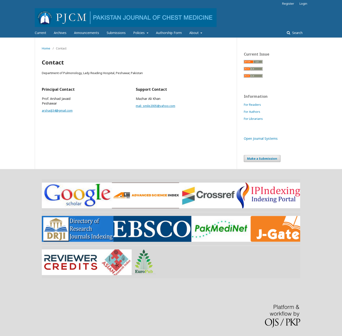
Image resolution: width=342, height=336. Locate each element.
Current (40, 32)
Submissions (116, 32)
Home (46, 48)
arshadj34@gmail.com (57, 110)
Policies (139, 32)
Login (303, 3)
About (194, 32)
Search (297, 32)
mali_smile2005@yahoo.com (155, 106)
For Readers (252, 104)
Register (288, 3)
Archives (60, 32)
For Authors (252, 111)
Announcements (86, 32)
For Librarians (253, 119)
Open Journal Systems (261, 138)
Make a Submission (262, 158)
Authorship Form (169, 32)
